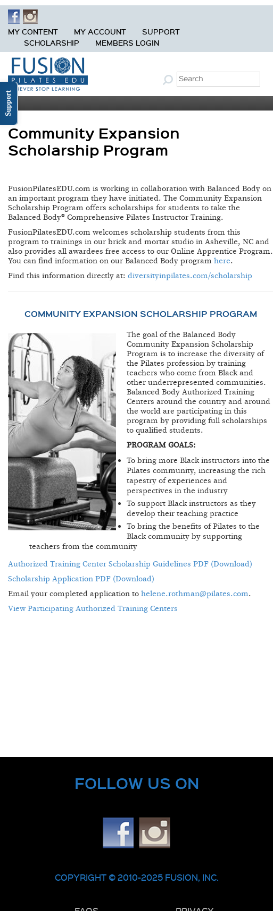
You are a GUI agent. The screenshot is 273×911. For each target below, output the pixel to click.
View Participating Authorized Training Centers (93, 609)
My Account (100, 32)
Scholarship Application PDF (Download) (81, 579)
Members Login (127, 43)
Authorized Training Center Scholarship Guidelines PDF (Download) (130, 564)
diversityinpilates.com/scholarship (190, 276)
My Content (33, 32)
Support (161, 32)
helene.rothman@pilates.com (195, 594)
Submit (169, 79)
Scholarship (51, 43)
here (222, 261)
